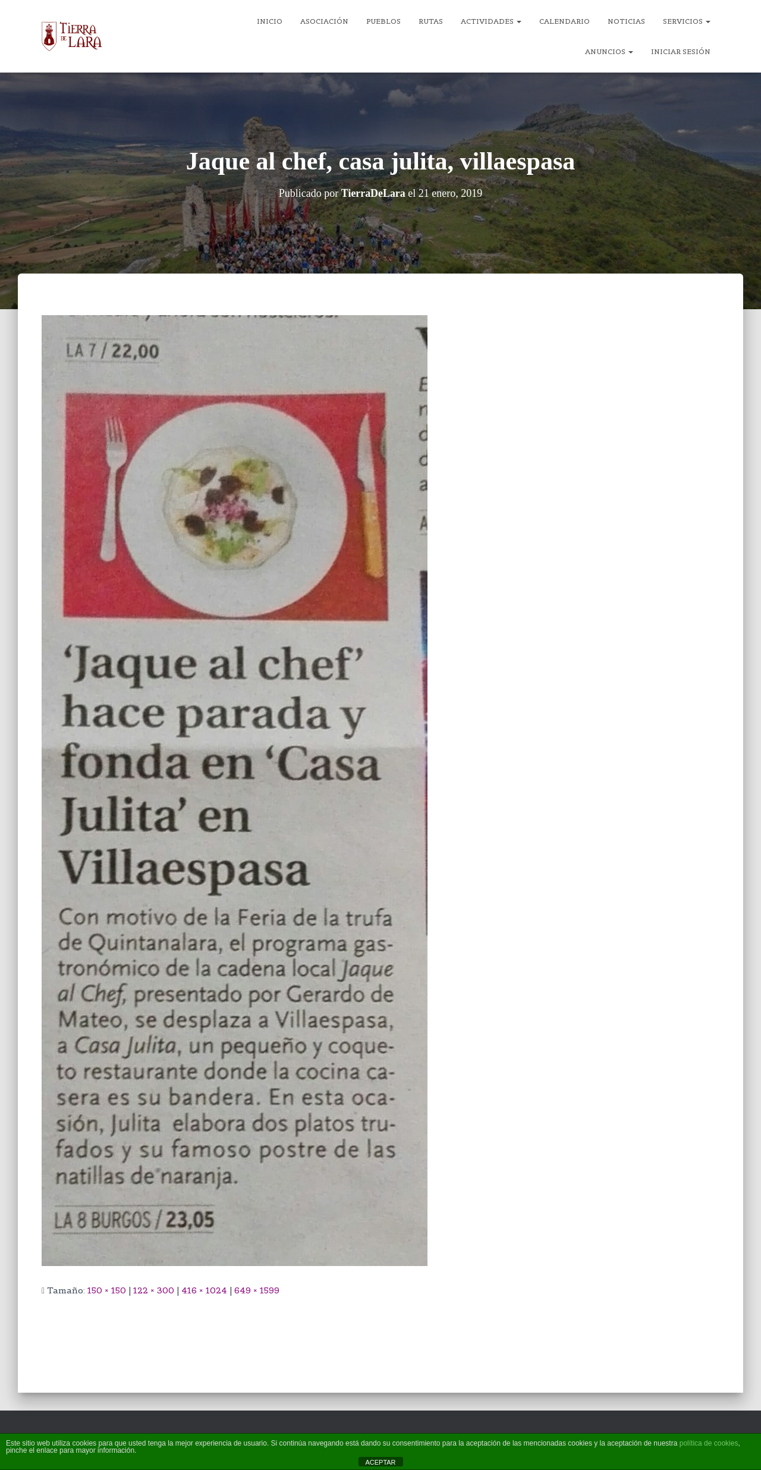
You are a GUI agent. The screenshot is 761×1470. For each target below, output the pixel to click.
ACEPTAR (380, 1462)
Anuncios (609, 51)
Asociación (324, 21)
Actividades (491, 21)
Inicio (269, 21)
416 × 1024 (204, 1290)
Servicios (686, 21)
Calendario (564, 21)
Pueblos (383, 21)
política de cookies (709, 1443)
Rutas (431, 21)
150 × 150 (106, 1290)
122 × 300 (153, 1290)
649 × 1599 (256, 1290)
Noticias (626, 21)
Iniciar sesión (680, 51)
